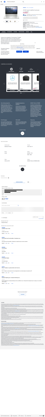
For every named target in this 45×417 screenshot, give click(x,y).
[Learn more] (22, 292)
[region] (22, 48)
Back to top (41, 415)
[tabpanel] (22, 84)
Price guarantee (15, 415)
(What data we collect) (20, 47)
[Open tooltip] (8, 177)
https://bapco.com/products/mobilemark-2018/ (34, 323)
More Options (19, 51)
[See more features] (22, 132)
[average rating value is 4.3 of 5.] (25, 7)
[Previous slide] (4, 21)
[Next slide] (19, 21)
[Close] (35, 43)
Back (2, 4)
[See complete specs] (22, 168)
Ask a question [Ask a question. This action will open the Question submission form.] (31, 7)
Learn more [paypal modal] (34, 15)
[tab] (11, 69)
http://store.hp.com (17, 308)
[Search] (23, 2)
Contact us (22, 415)
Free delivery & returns (6, 415)
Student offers (29, 415)
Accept (26, 51)
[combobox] (14, 2)
